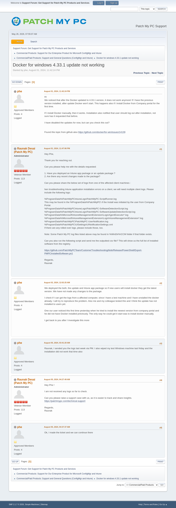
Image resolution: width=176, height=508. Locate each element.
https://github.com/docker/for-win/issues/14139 (101, 132)
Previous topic (141, 73)
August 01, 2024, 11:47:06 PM (57, 148)
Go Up (15, 462)
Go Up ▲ (163, 504)
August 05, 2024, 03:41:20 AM (57, 343)
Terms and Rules (151, 504)
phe (19, 91)
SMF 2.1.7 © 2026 (16, 504)
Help (140, 504)
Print (160, 82)
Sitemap (44, 504)
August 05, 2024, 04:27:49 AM (57, 379)
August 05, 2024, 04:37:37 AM (57, 427)
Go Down (17, 82)
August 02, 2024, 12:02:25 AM (57, 282)
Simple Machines (32, 504)
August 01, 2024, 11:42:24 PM (57, 91)
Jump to (120, 485)
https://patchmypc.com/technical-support (64, 401)
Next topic (157, 73)
